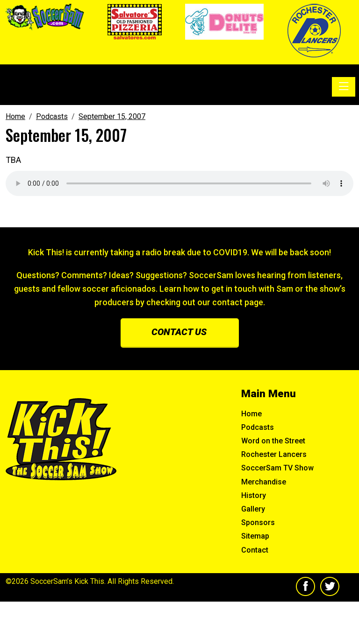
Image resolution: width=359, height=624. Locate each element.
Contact (254, 550)
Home (251, 413)
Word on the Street (273, 440)
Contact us (179, 331)
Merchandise (263, 481)
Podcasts (257, 427)
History (253, 495)
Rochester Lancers (274, 454)
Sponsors (258, 522)
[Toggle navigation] (343, 87)
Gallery (253, 509)
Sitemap (255, 536)
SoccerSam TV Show (277, 467)
